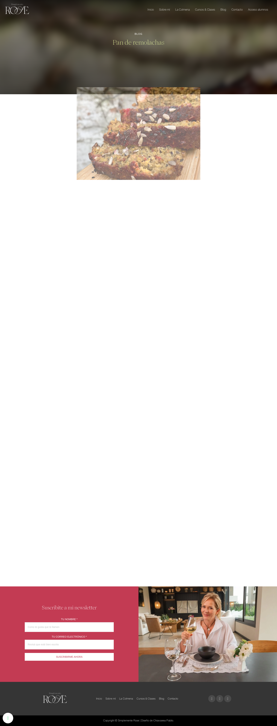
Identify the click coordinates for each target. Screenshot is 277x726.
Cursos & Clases (205, 9)
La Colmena (182, 9)
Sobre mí (164, 9)
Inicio (151, 9)
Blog (223, 9)
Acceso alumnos (258, 9)
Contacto (237, 9)
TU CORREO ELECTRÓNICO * (69, 636)
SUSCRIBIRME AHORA (69, 656)
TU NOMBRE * (69, 619)
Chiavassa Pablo (163, 720)
